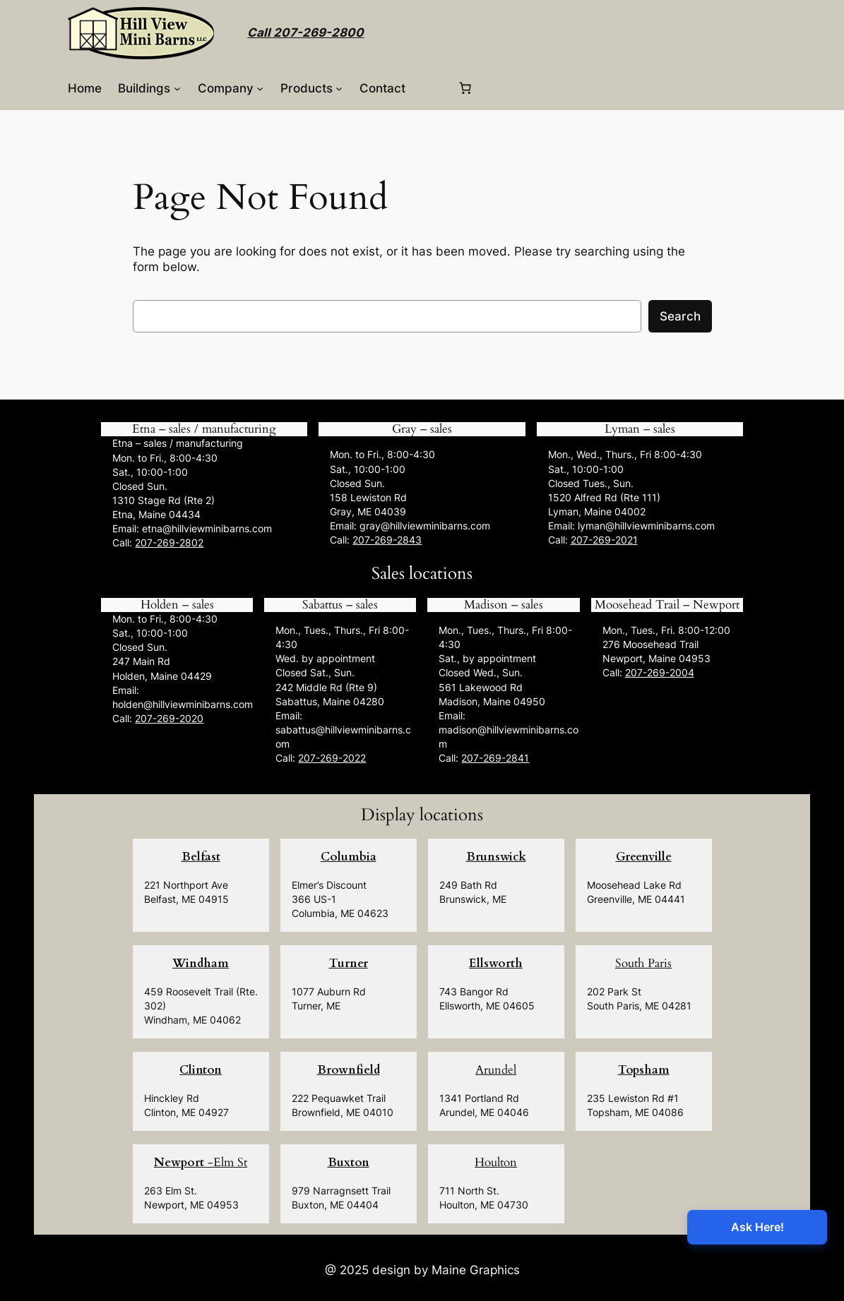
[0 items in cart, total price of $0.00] (465, 88)
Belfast (201, 857)
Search (680, 316)
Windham (200, 963)
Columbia (348, 857)
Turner (348, 963)
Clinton (200, 1070)
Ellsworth (496, 963)
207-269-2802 (169, 542)
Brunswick (496, 857)
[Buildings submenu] (177, 88)
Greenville (644, 857)
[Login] (431, 88)
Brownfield (348, 1070)
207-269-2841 (495, 758)
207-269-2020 (169, 718)
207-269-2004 (659, 672)
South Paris (643, 963)
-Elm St (200, 1162)
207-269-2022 (332, 758)
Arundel (495, 1070)
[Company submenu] (259, 88)
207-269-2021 (604, 540)
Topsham (644, 1070)
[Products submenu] (339, 88)
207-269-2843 (387, 540)
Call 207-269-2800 (305, 32)
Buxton (348, 1162)
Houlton (496, 1162)
